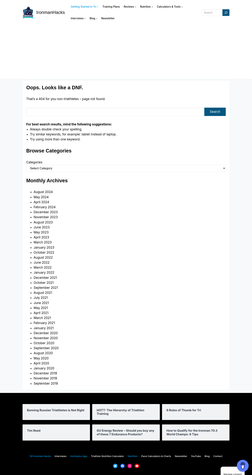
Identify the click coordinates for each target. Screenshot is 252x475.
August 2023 (43, 222)
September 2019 (46, 383)
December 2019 (45, 373)
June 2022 (42, 262)
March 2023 (43, 242)
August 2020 (43, 353)
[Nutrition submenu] (152, 6)
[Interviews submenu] (85, 18)
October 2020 (44, 343)
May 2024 (41, 197)
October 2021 (44, 283)
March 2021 (42, 318)
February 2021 (44, 323)
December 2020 (46, 333)
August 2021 (43, 293)
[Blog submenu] (96, 18)
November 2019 (45, 378)
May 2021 (41, 308)
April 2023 (41, 237)
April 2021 (41, 313)
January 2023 (44, 247)
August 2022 (43, 257)
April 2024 (41, 202)
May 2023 (41, 232)
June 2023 (42, 227)
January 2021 (44, 328)
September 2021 (46, 288)
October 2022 (44, 252)
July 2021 (41, 298)
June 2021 (41, 303)
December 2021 (45, 278)
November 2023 (46, 217)
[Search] (225, 12)
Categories (34, 162)
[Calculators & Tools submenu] (182, 6)
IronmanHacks (50, 12)
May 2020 (41, 358)
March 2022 (43, 267)
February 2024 (45, 207)
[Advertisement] (126, 53)
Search (215, 112)
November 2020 (46, 338)
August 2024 (43, 192)
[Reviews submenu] (135, 6)
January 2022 (44, 272)
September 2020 (46, 348)
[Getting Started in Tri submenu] (97, 6)
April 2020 (41, 363)
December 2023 (46, 212)
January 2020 (44, 368)
